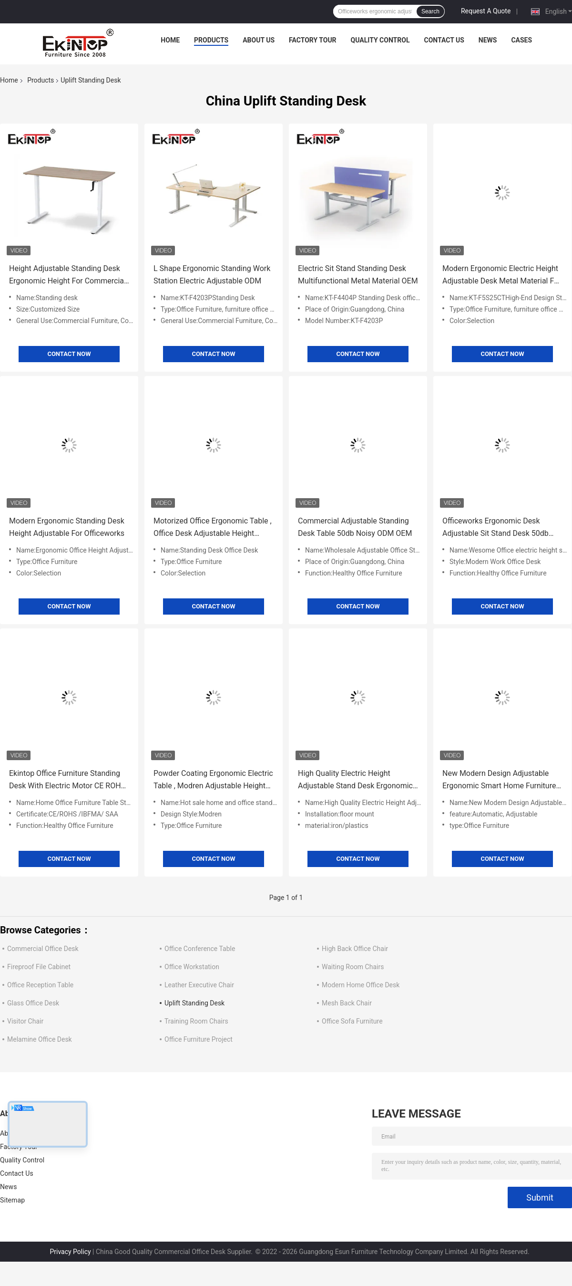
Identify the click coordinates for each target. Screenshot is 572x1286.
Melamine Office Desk (39, 1039)
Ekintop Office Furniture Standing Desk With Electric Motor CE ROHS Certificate (67, 780)
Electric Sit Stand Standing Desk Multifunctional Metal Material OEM (358, 274)
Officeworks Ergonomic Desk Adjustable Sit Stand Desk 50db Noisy (495, 528)
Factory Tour (313, 40)
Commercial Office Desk (43, 948)
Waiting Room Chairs (353, 967)
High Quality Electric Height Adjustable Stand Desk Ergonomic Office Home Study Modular (355, 780)
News (488, 40)
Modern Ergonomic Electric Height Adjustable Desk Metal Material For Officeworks (501, 275)
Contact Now (69, 353)
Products (211, 40)
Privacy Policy (70, 1251)
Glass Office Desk (33, 1003)
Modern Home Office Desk (360, 985)
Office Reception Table (40, 985)
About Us (259, 40)
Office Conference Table (199, 948)
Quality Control (380, 40)
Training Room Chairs (196, 1021)
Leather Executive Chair (199, 985)
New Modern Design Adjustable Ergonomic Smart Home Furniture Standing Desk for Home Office (499, 780)
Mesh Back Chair (347, 1003)
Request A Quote (486, 11)
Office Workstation (191, 967)
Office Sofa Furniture (352, 1021)
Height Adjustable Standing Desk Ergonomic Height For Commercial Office (67, 275)
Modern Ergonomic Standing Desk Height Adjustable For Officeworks (66, 527)
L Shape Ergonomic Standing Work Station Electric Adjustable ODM (211, 274)
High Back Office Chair (355, 948)
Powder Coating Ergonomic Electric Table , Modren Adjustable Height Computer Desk (213, 780)
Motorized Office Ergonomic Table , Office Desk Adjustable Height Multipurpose (212, 528)
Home (170, 40)
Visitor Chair (25, 1021)
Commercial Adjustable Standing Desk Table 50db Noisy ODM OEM (355, 527)
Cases (521, 40)
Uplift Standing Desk (194, 1003)
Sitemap (12, 1200)
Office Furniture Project (198, 1039)
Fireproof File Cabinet (39, 967)
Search (430, 11)
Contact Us (444, 40)
